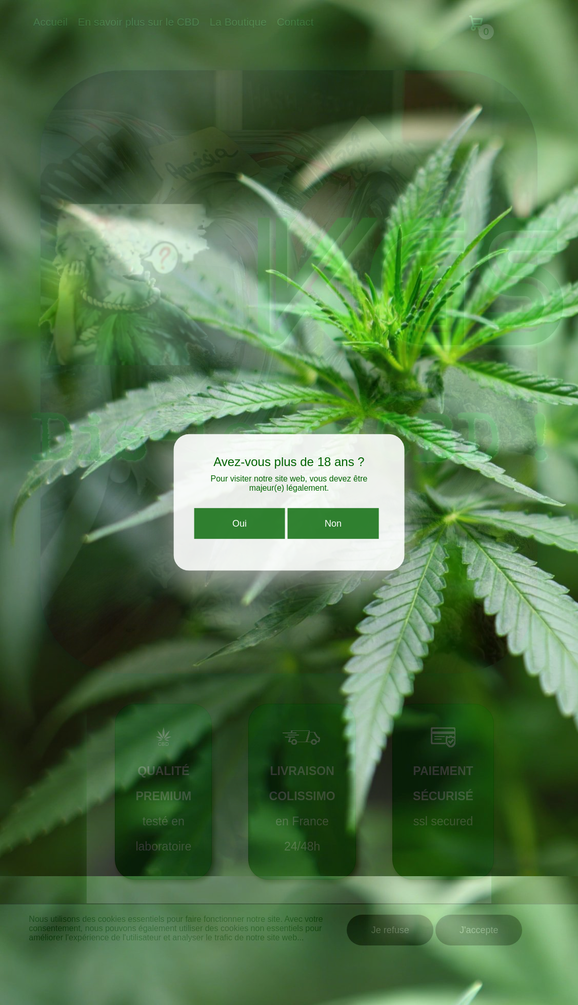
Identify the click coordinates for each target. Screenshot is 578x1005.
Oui (239, 528)
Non (333, 528)
